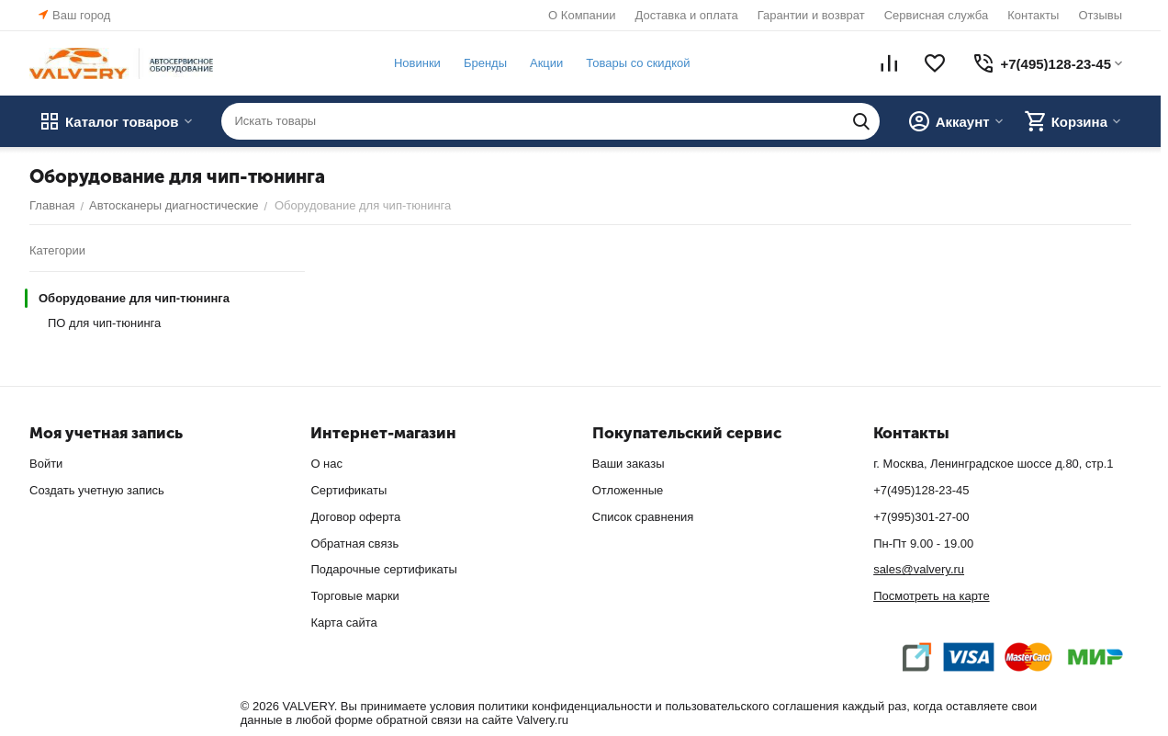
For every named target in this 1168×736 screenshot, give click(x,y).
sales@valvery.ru (918, 569)
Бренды (485, 63)
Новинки (417, 63)
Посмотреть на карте (931, 596)
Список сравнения (643, 517)
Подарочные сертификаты (383, 569)
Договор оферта (355, 517)
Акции (546, 63)
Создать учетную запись (96, 490)
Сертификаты (348, 490)
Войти (45, 463)
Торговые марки (354, 596)
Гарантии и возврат (811, 15)
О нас (326, 463)
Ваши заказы (628, 463)
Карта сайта (343, 622)
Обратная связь (354, 543)
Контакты (1033, 15)
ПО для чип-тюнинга (104, 323)
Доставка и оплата (686, 15)
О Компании (581, 15)
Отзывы (1100, 15)
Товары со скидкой (638, 63)
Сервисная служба (936, 15)
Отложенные (627, 490)
